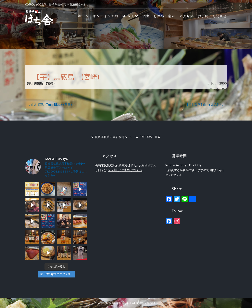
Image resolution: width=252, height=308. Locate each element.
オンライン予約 (105, 16)
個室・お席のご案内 (159, 16)
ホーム (83, 16)
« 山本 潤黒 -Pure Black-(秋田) (50, 105)
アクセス (186, 16)
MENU (127, 16)
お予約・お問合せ (212, 16)
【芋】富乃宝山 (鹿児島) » (204, 105)
